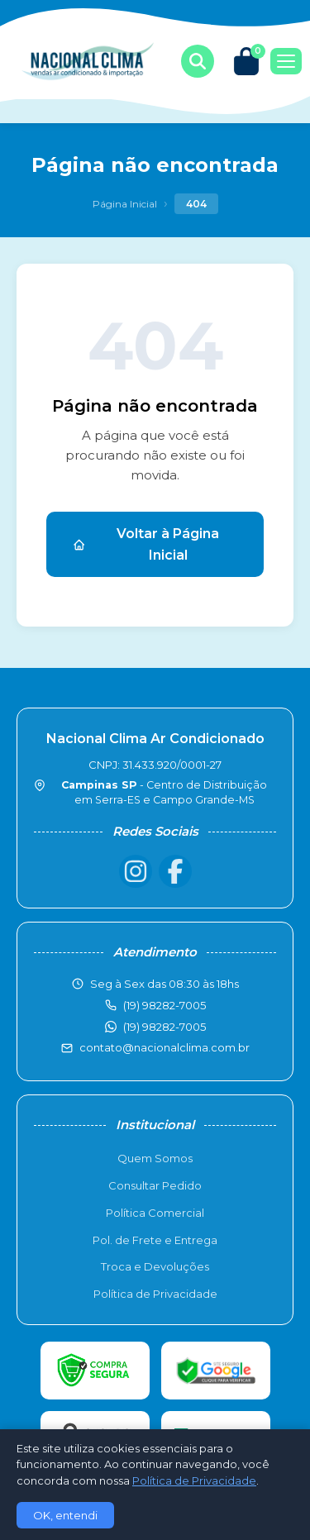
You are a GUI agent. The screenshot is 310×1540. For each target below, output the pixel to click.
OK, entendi (65, 1515)
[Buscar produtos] (197, 61)
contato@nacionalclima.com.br (164, 1047)
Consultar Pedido (155, 1185)
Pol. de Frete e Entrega (155, 1240)
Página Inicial (125, 204)
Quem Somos (155, 1158)
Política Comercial (155, 1212)
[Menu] (286, 61)
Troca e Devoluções (155, 1266)
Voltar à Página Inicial (146, 544)
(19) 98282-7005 (164, 1026)
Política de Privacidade (155, 1293)
